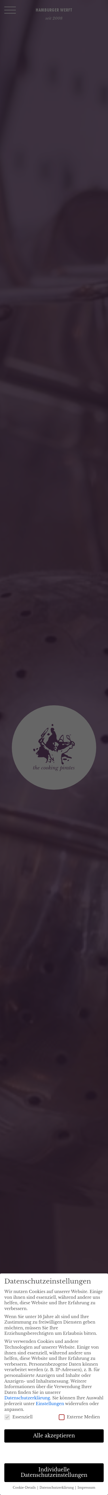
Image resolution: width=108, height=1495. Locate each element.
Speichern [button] (54, 1452)
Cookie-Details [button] (25, 1488)
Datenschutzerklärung (27, 1398)
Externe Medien (79, 1417)
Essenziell (18, 1417)
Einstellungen (50, 1403)
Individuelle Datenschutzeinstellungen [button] (54, 1472)
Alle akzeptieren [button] (54, 1435)
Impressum (86, 1488)
